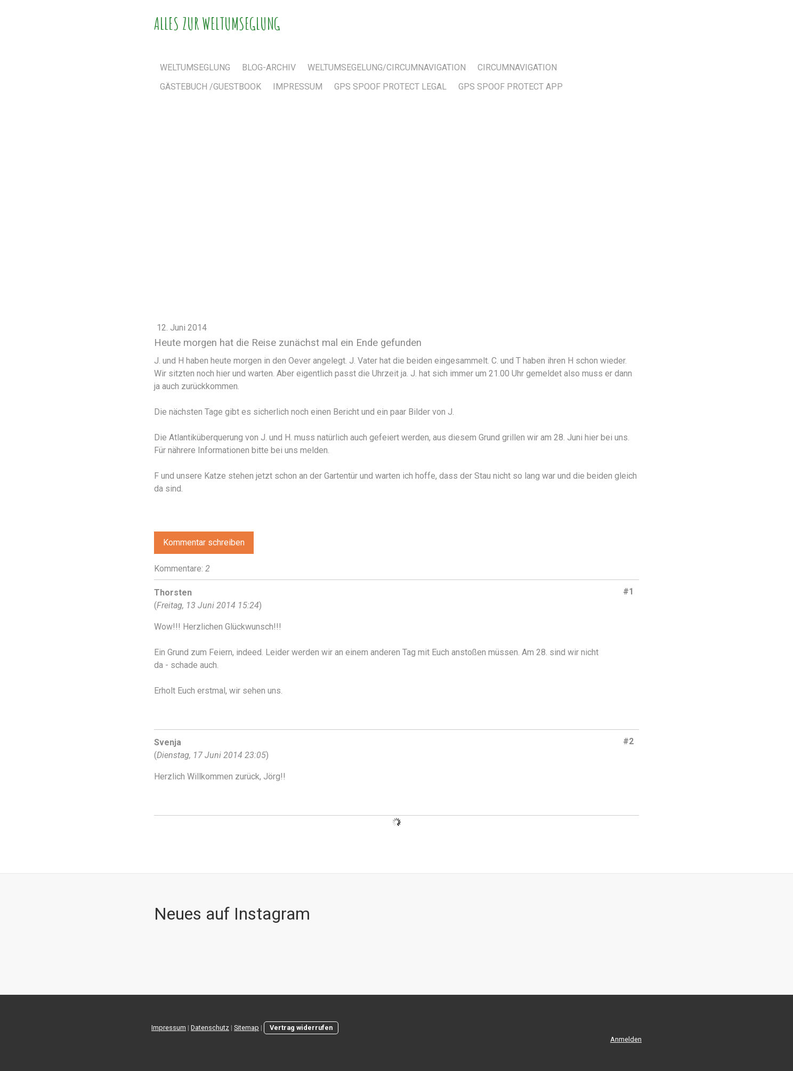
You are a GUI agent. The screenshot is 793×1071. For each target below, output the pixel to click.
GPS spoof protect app (510, 87)
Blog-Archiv (269, 67)
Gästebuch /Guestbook (210, 87)
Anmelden (626, 1039)
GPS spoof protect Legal (390, 87)
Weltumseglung (195, 67)
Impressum (297, 87)
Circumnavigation (517, 67)
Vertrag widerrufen (301, 1028)
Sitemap (246, 1028)
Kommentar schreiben (204, 542)
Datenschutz (210, 1028)
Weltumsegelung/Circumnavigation (387, 67)
